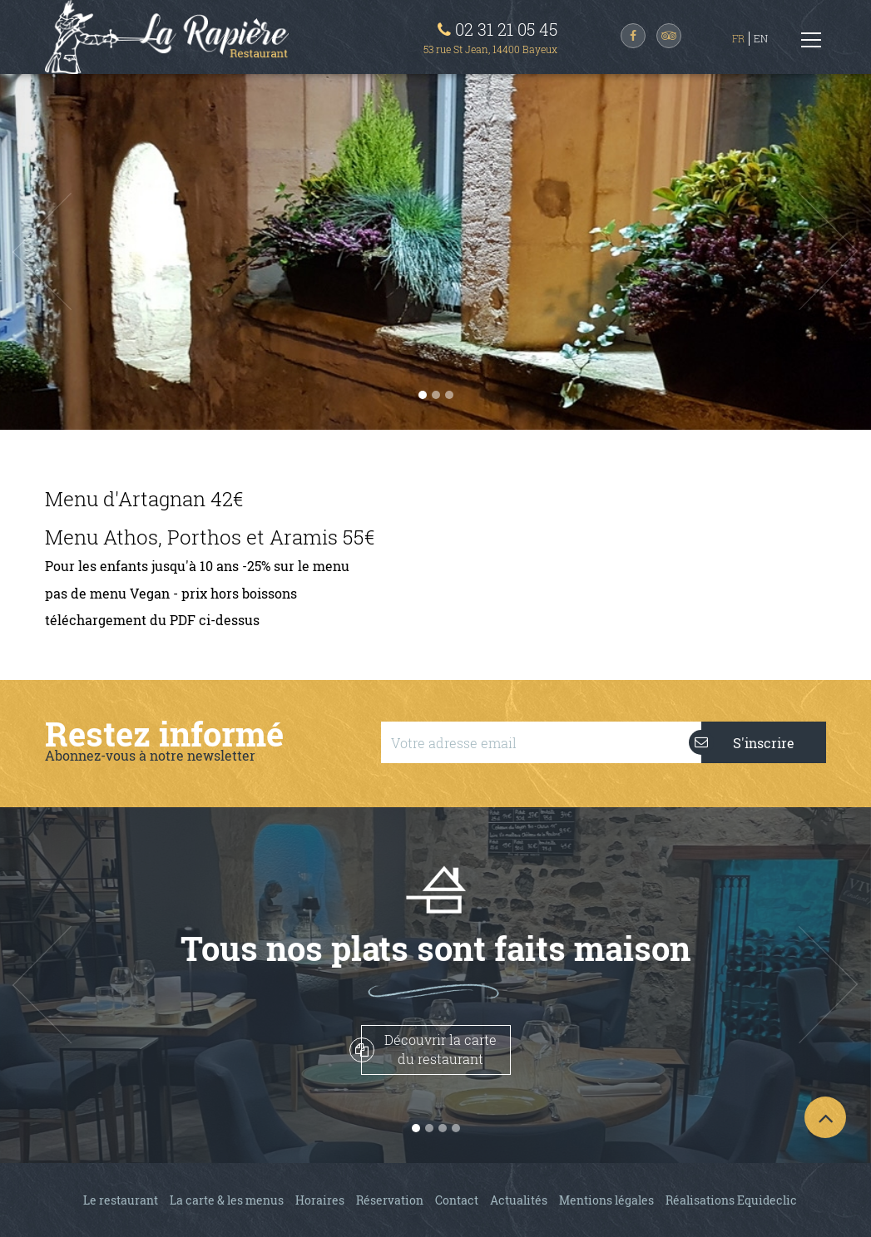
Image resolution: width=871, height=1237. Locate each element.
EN (761, 38)
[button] (65, 252)
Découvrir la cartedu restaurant (429, 1049)
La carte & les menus (227, 1200)
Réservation (389, 1200)
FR (738, 38)
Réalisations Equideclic (731, 1200)
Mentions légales (606, 1200)
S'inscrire (747, 742)
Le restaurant (120, 1200)
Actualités (518, 1200)
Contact (456, 1200)
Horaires (319, 1200)
